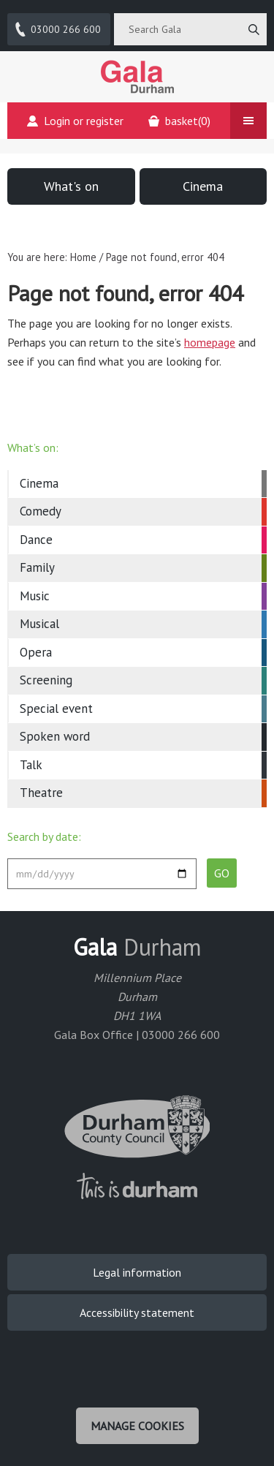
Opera (36, 652)
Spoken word (55, 736)
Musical (39, 624)
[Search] (254, 29)
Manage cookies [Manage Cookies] (137, 1425)
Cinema (203, 186)
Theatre (41, 793)
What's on (71, 186)
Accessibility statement (137, 1312)
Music (35, 596)
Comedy (40, 511)
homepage (209, 342)
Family (37, 567)
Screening (46, 680)
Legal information (137, 1272)
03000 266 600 (57, 29)
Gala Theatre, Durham (137, 76)
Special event (56, 708)
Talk (31, 765)
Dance (36, 540)
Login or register (75, 120)
